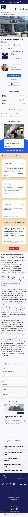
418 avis (14, 79)
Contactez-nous (22, 478)
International (14, 499)
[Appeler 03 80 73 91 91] (16, 58)
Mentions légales (14, 490)
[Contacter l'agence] (14, 75)
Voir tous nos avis (14, 248)
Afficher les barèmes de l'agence (10, 116)
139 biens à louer (8, 514)
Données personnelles (14, 494)
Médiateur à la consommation (14, 497)
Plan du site (21, 476)
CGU (14, 492)
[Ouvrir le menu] (26, 5)
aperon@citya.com (16, 69)
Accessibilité (14, 502)
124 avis (14, 84)
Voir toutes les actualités (14, 440)
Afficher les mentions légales (9, 113)
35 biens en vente (20, 514)
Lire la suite (20, 173)
